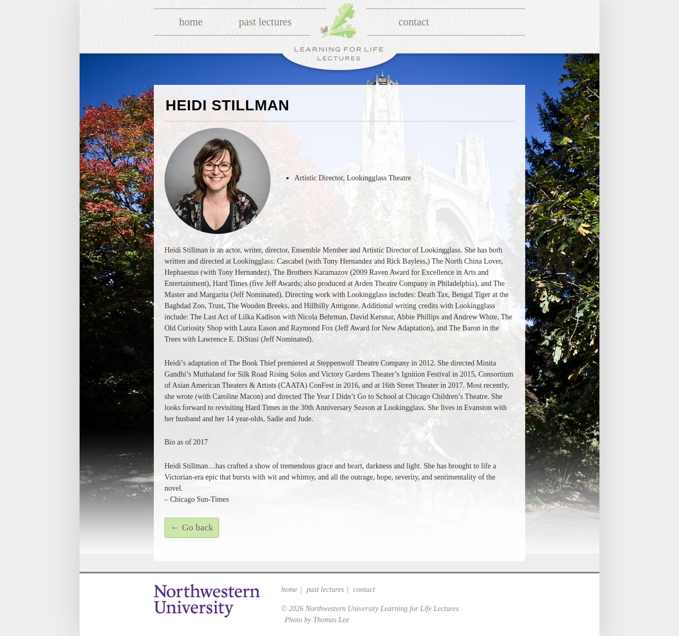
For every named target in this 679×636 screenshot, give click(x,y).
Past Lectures (265, 22)
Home (191, 22)
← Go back (191, 527)
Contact (413, 22)
